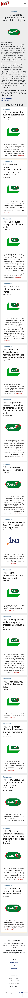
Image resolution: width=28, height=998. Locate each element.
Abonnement (14, 968)
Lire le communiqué (6, 98)
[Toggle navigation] (25, 3)
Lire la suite (21, 155)
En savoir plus (5, 100)
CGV (14, 965)
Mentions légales (14, 962)
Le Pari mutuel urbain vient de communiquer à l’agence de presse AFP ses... (14, 715)
